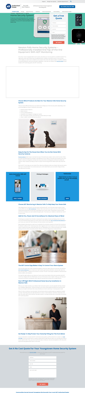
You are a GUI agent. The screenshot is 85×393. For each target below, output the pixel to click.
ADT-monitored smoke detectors (58, 220)
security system (60, 61)
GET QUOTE (59, 42)
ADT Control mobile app (23, 270)
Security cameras (22, 157)
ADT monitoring (32, 208)
